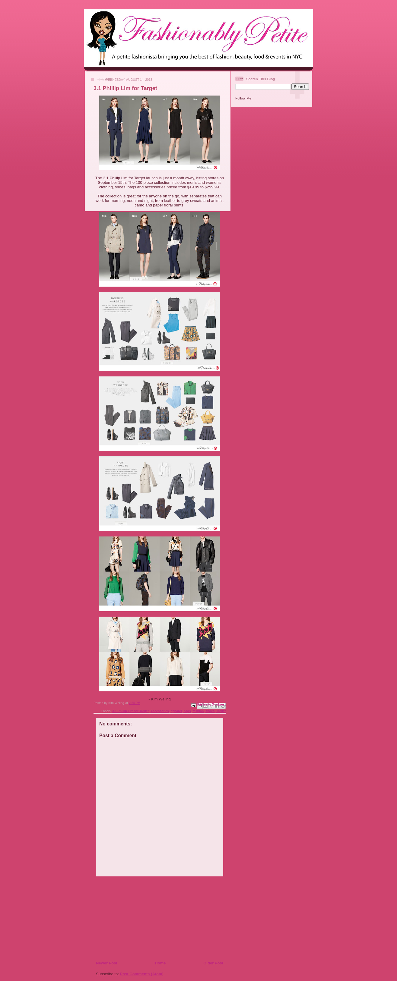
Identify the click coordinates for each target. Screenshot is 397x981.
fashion (198, 711)
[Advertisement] (132, 918)
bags (187, 711)
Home (160, 963)
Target (221, 711)
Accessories (160, 711)
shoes (209, 711)
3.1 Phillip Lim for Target (130, 711)
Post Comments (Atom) (142, 974)
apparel (176, 711)
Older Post (213, 963)
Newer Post (106, 963)
